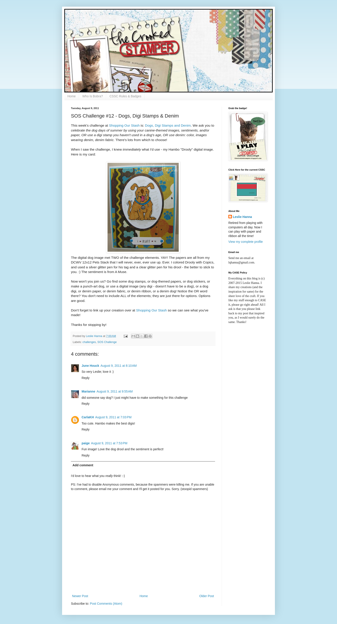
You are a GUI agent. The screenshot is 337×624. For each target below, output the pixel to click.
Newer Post (80, 596)
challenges (89, 342)
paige (86, 443)
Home (71, 96)
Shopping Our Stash (124, 125)
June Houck (90, 365)
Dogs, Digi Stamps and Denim (168, 125)
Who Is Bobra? (92, 96)
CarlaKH (88, 417)
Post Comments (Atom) (106, 603)
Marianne (88, 391)
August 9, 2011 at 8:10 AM (118, 365)
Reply (86, 378)
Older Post (206, 596)
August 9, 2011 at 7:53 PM (109, 443)
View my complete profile (245, 241)
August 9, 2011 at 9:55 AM (114, 391)
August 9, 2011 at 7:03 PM (113, 417)
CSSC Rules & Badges (125, 96)
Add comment (82, 465)
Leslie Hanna (242, 217)
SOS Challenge (107, 342)
